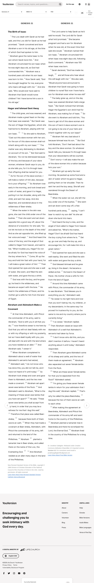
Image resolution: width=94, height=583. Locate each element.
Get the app (70, 4)
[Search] (36, 4)
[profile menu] (87, 4)
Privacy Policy (7, 565)
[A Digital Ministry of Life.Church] (47, 548)
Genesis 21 (12, 12)
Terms (15, 565)
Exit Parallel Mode (89, 12)
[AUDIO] (76, 12)
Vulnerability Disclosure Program (13, 567)
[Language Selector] (79, 4)
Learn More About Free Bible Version (60, 455)
